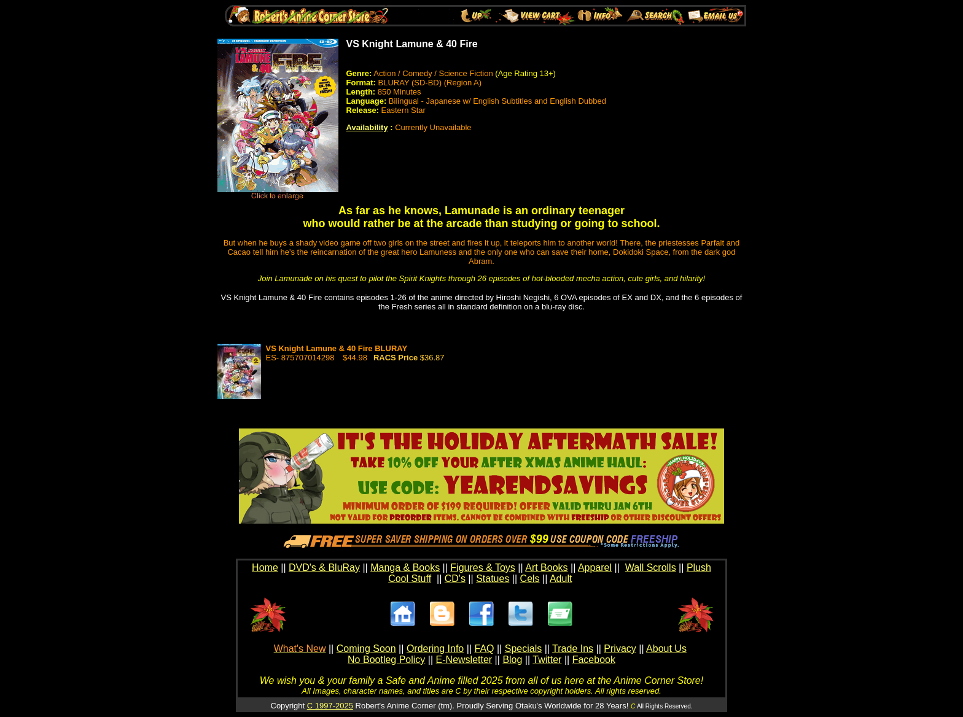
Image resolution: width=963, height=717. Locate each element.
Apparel (595, 567)
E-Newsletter (464, 659)
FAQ (484, 648)
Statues (492, 578)
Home (265, 567)
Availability (367, 127)
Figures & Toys (482, 567)
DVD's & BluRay (324, 567)
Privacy (620, 648)
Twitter (546, 659)
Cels (530, 578)
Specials (523, 648)
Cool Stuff (409, 578)
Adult (561, 578)
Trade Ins (572, 648)
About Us (666, 648)
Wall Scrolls (650, 567)
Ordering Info (435, 648)
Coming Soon (366, 648)
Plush (699, 567)
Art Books (546, 567)
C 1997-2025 (330, 705)
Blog (512, 659)
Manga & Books (405, 567)
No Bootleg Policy (386, 659)
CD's (455, 578)
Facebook (593, 659)
